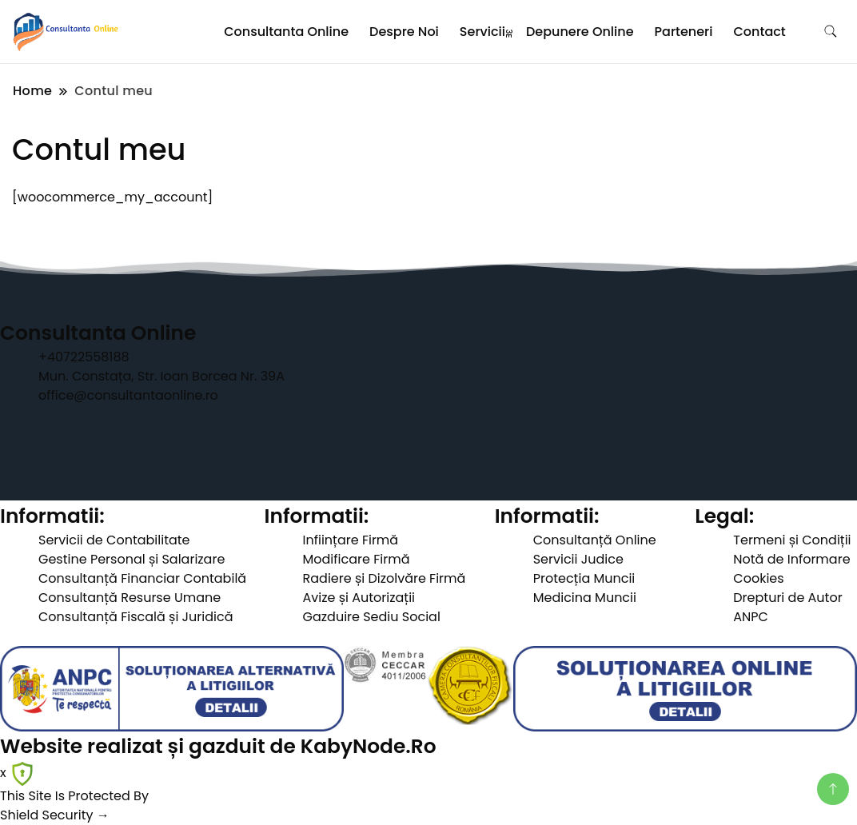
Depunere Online (580, 31)
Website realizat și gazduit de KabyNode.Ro (218, 746)
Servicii (482, 31)
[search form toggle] (830, 31)
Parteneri (684, 31)
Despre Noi (404, 31)
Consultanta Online (286, 31)
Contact (760, 31)
